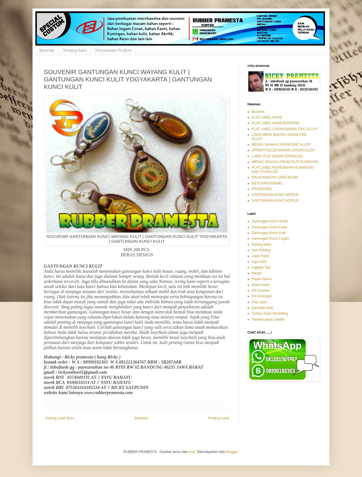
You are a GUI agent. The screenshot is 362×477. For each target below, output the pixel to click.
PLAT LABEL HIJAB (267, 117)
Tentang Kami (75, 50)
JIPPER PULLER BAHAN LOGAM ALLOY (283, 150)
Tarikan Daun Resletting (270, 313)
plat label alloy (262, 308)
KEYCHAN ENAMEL (267, 183)
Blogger (232, 452)
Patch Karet (261, 285)
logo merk (259, 262)
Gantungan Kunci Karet (269, 227)
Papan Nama (262, 279)
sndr (192, 452)
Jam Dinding (261, 250)
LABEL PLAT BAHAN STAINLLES (277, 156)
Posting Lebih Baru (59, 418)
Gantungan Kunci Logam (270, 238)
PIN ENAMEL (262, 189)
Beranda (46, 50)
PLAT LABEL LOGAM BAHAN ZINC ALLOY (285, 129)
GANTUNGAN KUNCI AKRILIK (275, 195)
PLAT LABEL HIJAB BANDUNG (276, 123)
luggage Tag (261, 267)
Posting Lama (218, 418)
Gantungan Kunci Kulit (268, 233)
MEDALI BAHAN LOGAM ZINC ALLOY (281, 145)
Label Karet (260, 256)
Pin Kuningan (262, 296)
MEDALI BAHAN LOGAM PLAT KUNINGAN (285, 162)
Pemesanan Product (114, 50)
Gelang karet (261, 244)
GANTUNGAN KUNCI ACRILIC (275, 201)
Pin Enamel (260, 291)
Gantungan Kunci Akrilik (270, 221)
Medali (257, 273)
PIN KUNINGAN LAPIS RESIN (275, 177)
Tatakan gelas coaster (268, 319)
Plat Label (259, 302)
